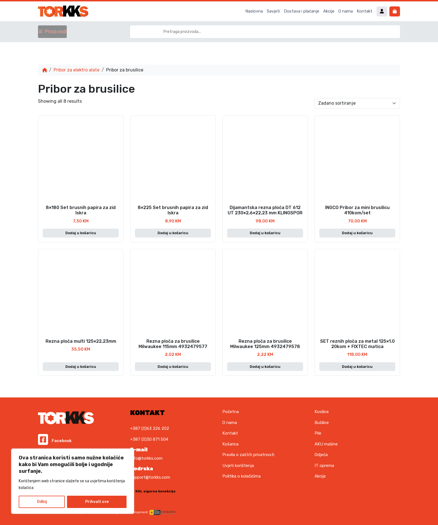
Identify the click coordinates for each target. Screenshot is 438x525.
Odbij (42, 501)
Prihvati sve (97, 501)
